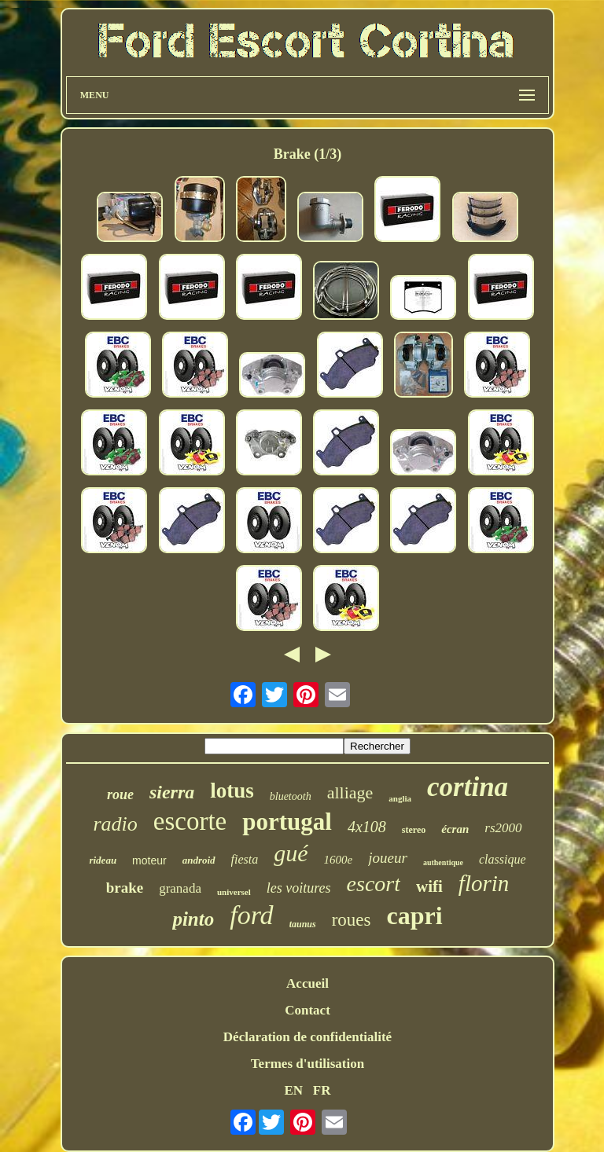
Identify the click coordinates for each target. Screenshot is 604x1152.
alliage (350, 792)
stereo (413, 829)
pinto (193, 919)
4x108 (367, 826)
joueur (387, 857)
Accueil (307, 983)
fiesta (245, 859)
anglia (400, 798)
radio (115, 824)
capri (414, 915)
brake (125, 887)
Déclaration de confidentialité (307, 1036)
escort (373, 883)
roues (351, 920)
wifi (429, 886)
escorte (189, 821)
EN (293, 1090)
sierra (171, 792)
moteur (149, 860)
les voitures (299, 888)
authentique (443, 862)
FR (322, 1090)
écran (455, 829)
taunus (302, 924)
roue (120, 794)
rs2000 (502, 827)
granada (180, 888)
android (198, 860)
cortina (467, 787)
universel (234, 892)
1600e (338, 859)
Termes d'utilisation (307, 1063)
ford (251, 915)
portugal (287, 821)
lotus (232, 790)
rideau (102, 860)
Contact (307, 1010)
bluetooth (290, 796)
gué (291, 853)
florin (484, 883)
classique (502, 859)
